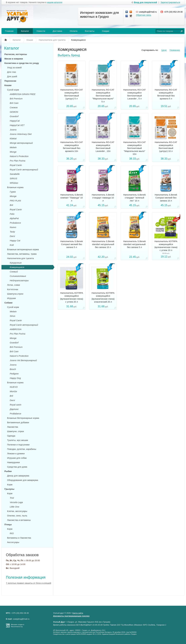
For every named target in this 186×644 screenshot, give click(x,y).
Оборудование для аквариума (22, 480)
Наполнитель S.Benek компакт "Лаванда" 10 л (71, 197)
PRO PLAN (15, 200)
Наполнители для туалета (20, 258)
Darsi (12, 236)
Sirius (12, 316)
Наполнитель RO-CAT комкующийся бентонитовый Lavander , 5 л (134, 94)
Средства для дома (17, 467)
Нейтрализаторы (19, 280)
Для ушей (12, 76)
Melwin (13, 147)
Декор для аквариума (18, 475)
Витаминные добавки (18, 422)
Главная (9, 31)
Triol (12, 498)
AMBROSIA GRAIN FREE (22, 94)
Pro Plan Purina (17, 160)
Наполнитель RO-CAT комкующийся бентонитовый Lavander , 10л (103, 146)
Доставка (57, 31)
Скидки (105, 31)
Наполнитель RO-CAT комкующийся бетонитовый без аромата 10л (71, 146)
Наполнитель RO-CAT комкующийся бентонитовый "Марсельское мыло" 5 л (103, 95)
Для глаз (11, 72)
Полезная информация (25, 577)
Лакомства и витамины (19, 520)
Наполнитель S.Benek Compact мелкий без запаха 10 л (166, 197)
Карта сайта (77, 613)
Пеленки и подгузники (18, 444)
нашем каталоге (54, 2)
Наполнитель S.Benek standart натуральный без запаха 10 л (103, 244)
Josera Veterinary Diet (21, 134)
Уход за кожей (14, 67)
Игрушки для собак (17, 458)
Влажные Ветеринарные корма (23, 418)
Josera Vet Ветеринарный (23, 360)
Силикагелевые (18, 276)
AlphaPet (14, 218)
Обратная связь (143, 15)
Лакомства (12, 427)
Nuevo (13, 227)
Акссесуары (13, 542)
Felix (12, 214)
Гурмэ (13, 191)
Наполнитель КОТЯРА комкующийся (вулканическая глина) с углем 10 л (165, 245)
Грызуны (9, 489)
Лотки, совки (13, 285)
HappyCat (15, 120)
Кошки (8, 85)
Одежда (11, 435)
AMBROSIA (15, 329)
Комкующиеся (17, 267)
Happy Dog (15, 378)
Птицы (8, 524)
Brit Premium (16, 98)
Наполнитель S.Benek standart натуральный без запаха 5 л (134, 244)
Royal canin (15, 404)
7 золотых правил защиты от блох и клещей (28, 583)
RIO (12, 533)
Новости (41, 31)
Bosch (13, 369)
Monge (13, 152)
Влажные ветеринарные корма (23, 249)
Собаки (8, 302)
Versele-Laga (16, 502)
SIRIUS (13, 178)
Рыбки (8, 471)
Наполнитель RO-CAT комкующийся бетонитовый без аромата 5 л (166, 94)
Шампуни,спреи (15, 293)
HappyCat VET (17, 125)
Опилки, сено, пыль (17, 515)
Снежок (14, 107)
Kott (12, 245)
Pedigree (14, 373)
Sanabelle (15, 174)
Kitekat (13, 138)
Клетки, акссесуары (17, 511)
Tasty (12, 231)
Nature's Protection (19, 156)
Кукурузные (16, 262)
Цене (164, 50)
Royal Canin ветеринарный (24, 169)
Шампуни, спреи (15, 431)
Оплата (73, 31)
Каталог (25, 31)
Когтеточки (12, 289)
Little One (14, 506)
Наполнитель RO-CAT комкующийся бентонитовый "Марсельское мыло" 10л (134, 148)
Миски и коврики (13, 58)
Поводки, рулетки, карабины (21, 449)
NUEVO (14, 387)
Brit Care (14, 103)
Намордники (13, 462)
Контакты (89, 31)
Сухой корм (13, 89)
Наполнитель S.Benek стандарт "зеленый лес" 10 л (134, 197)
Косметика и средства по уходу (21, 63)
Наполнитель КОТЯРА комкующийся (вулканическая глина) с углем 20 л (71, 297)
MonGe (13, 391)
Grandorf (14, 116)
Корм (9, 484)
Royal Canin (16, 165)
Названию (175, 50)
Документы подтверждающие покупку (71, 616)
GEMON (14, 112)
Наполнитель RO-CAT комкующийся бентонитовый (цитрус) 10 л (166, 146)
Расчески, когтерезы (15, 54)
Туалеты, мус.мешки (17, 440)
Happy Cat (15, 240)
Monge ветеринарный (21, 143)
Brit (11, 205)
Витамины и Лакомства (19, 537)
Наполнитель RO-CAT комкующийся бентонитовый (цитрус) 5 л (71, 94)
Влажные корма (15, 187)
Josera (13, 129)
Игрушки (11, 298)
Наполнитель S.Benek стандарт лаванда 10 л (103, 197)
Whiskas (14, 183)
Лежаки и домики (16, 453)
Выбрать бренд (69, 55)
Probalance (15, 223)
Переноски (10, 81)
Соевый (14, 271)
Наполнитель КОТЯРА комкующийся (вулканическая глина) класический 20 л (103, 297)
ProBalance (15, 413)
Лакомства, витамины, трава (22, 254)
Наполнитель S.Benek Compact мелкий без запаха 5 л (71, 244)
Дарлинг (14, 409)
